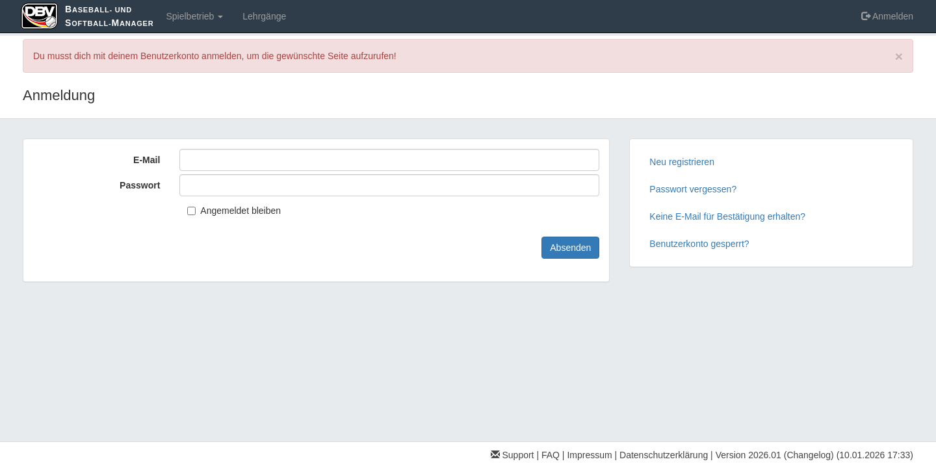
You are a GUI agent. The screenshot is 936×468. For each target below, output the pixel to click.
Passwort (140, 185)
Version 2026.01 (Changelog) (775, 455)
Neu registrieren (681, 162)
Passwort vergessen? (692, 189)
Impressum (589, 455)
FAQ (550, 455)
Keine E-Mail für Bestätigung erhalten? (727, 216)
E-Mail (146, 160)
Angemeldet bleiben (234, 210)
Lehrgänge (264, 16)
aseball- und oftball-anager (109, 16)
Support (512, 455)
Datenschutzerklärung (663, 455)
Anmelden (887, 16)
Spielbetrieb (194, 16)
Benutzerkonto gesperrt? (699, 244)
